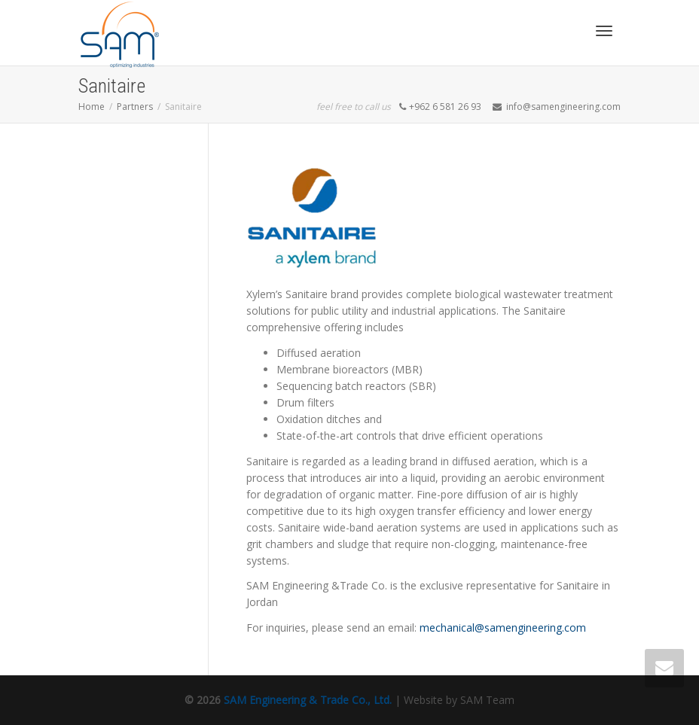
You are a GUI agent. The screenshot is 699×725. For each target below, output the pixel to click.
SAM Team (487, 700)
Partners (135, 106)
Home (91, 106)
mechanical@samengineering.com (503, 627)
